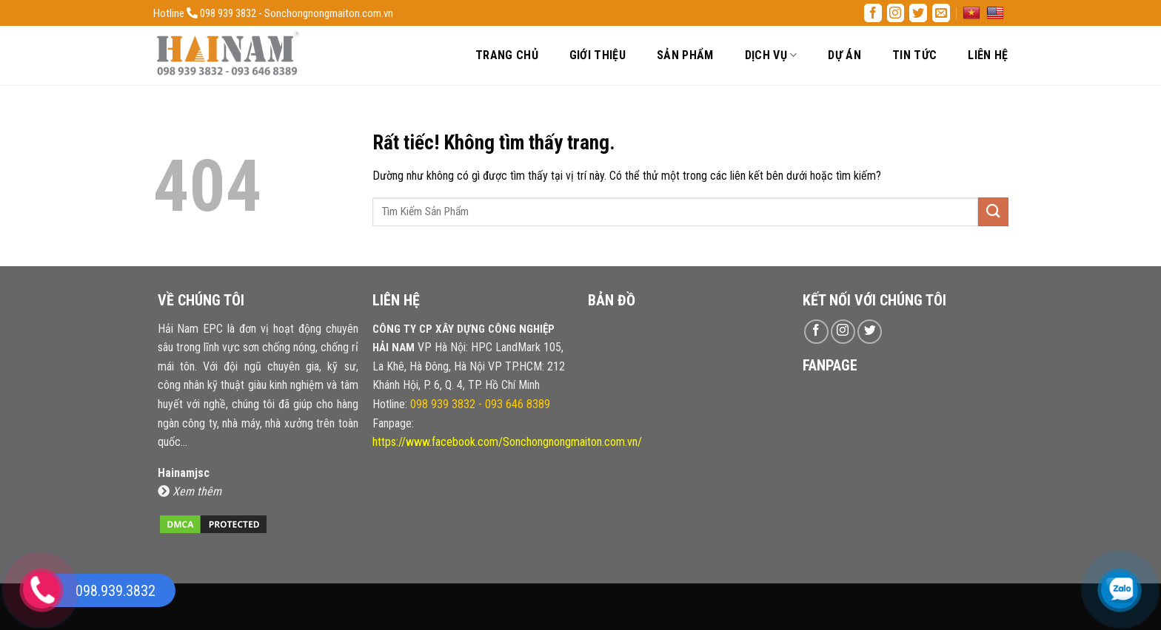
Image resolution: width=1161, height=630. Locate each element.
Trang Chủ (506, 55)
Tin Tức (914, 55)
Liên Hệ (988, 55)
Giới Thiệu (597, 55)
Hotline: (461, 404)
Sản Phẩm (685, 55)
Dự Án (844, 55)
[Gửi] (993, 211)
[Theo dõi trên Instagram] (896, 13)
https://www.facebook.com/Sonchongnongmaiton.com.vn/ (507, 442)
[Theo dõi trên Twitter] (918, 13)
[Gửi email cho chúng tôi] (941, 13)
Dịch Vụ (771, 55)
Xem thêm (189, 491)
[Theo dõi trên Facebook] (873, 13)
